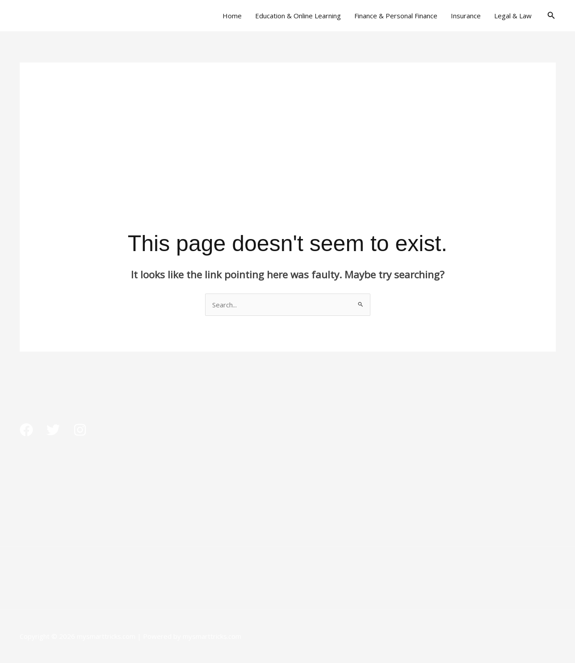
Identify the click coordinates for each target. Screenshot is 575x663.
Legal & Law (513, 15)
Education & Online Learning (298, 15)
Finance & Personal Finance (395, 15)
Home (232, 15)
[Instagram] (80, 429)
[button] (551, 15)
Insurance (466, 15)
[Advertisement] (288, 125)
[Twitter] (53, 429)
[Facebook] (26, 429)
